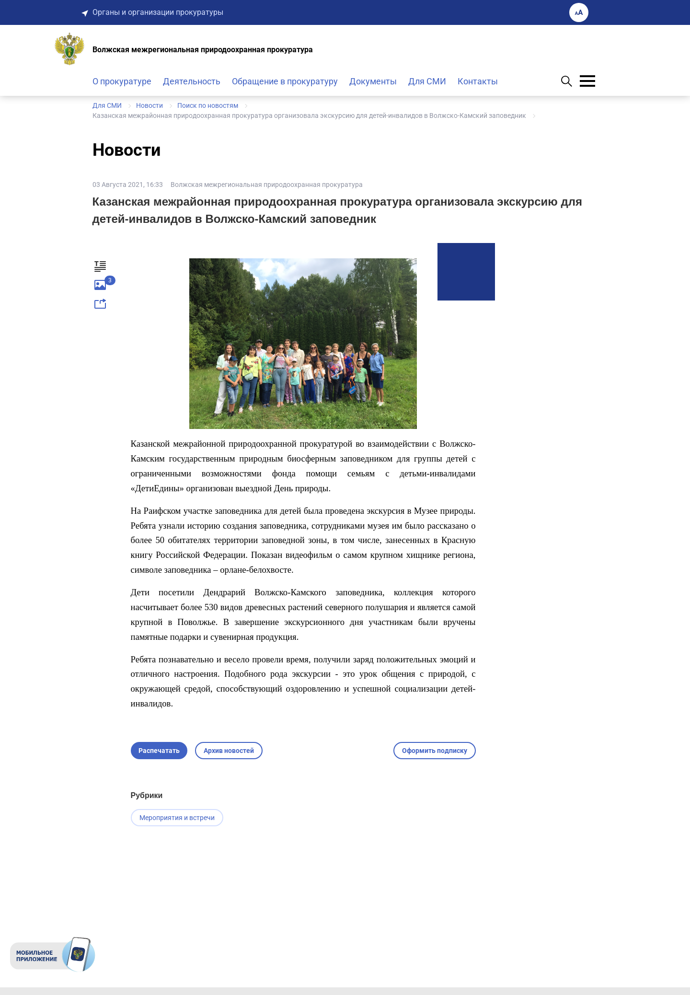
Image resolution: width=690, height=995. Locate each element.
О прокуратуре (121, 81)
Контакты (478, 81)
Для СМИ (427, 81)
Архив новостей (229, 750)
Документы (373, 81)
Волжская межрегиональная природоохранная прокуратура (267, 184)
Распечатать (159, 750)
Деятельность (191, 81)
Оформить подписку (434, 750)
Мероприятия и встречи (177, 817)
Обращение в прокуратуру (285, 81)
